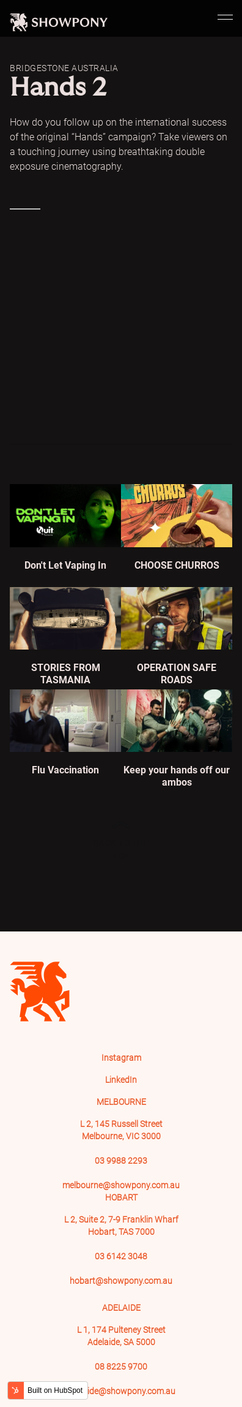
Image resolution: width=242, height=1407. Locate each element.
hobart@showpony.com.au (121, 1281)
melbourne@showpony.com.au (121, 1185)
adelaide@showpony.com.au (121, 1391)
